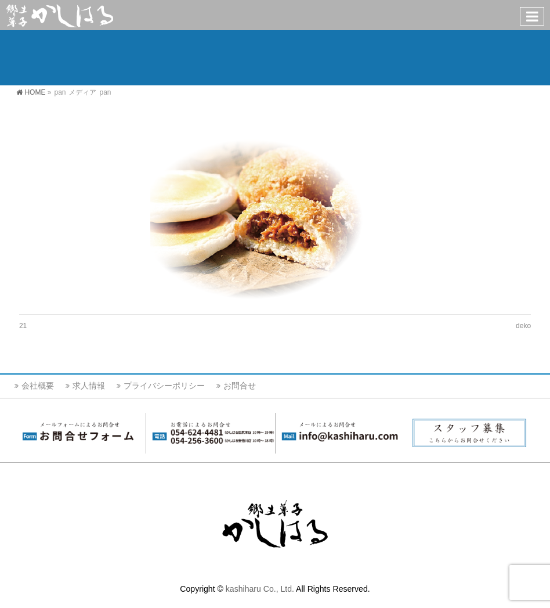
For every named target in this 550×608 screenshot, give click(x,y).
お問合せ (239, 385)
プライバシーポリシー (164, 385)
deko (523, 326)
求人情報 (89, 385)
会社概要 (37, 385)
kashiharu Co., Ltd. (260, 588)
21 (23, 326)
